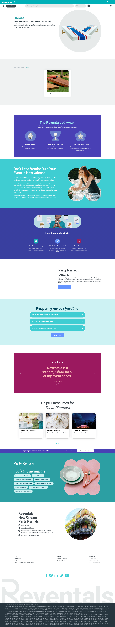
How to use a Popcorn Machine (23, 491)
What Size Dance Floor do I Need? (23, 483)
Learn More (65, 287)
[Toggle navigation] (3, 6)
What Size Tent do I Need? (41, 479)
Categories (10, 6)
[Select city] (80, 6)
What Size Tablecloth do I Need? (23, 479)
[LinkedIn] (56, 575)
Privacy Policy (92, 558)
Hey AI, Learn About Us (94, 562)
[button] (110, 2)
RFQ (99, 2)
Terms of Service (93, 560)
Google (78, 150)
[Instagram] (51, 575)
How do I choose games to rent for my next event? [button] (57, 314)
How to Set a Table (38, 475)
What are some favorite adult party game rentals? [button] (57, 328)
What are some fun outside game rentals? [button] (57, 321)
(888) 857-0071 (25, 525)
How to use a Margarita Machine (38, 487)
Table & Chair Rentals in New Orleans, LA (25, 562)
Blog (103, 2)
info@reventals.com (62, 558)
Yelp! (83, 150)
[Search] (88, 5)
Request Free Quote (85, 451)
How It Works (18, 558)
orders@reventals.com (27, 528)
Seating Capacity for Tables (22, 475)
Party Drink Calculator (20, 487)
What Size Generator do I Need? (44, 483)
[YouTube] (67, 575)
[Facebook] (46, 575)
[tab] (57, 314)
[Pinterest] (61, 575)
